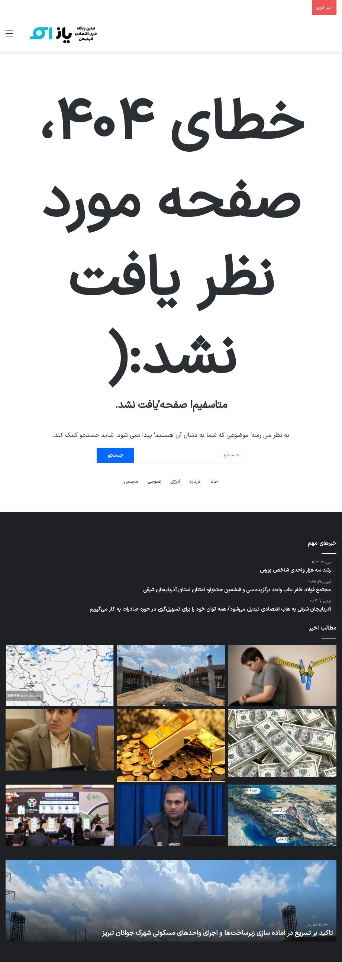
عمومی (154, 481)
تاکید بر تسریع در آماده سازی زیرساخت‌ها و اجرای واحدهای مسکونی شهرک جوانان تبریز (217, 933)
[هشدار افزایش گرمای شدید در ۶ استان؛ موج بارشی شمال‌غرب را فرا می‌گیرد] (60, 675)
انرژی (175, 481)
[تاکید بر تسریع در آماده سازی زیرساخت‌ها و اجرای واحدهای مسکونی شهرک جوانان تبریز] (171, 675)
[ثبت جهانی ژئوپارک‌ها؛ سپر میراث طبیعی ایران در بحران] (282, 815)
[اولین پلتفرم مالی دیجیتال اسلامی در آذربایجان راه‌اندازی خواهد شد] (60, 815)
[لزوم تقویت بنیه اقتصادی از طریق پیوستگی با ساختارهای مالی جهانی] (60, 739)
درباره (194, 481)
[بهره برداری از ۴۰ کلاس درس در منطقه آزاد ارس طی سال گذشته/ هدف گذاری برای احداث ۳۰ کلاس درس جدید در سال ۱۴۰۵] (171, 815)
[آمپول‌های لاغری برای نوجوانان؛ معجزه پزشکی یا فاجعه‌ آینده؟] (282, 675)
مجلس (131, 481)
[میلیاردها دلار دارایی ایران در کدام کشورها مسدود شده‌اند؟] (282, 743)
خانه (213, 481)
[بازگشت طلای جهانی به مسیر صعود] (171, 745)
